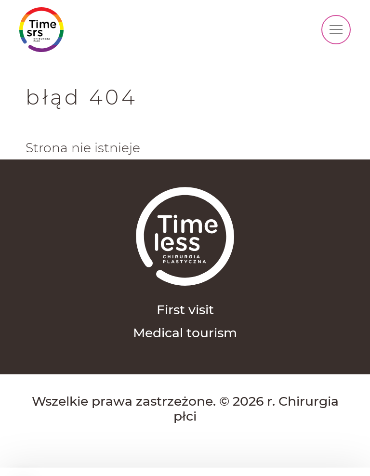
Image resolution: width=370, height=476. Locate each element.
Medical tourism (185, 333)
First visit (185, 309)
